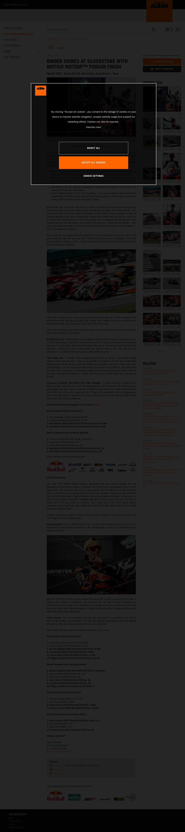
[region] (93, 134)
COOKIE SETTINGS (94, 175)
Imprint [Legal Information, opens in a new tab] (98, 127)
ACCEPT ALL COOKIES (94, 162)
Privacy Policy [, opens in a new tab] (90, 127)
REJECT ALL (93, 147)
